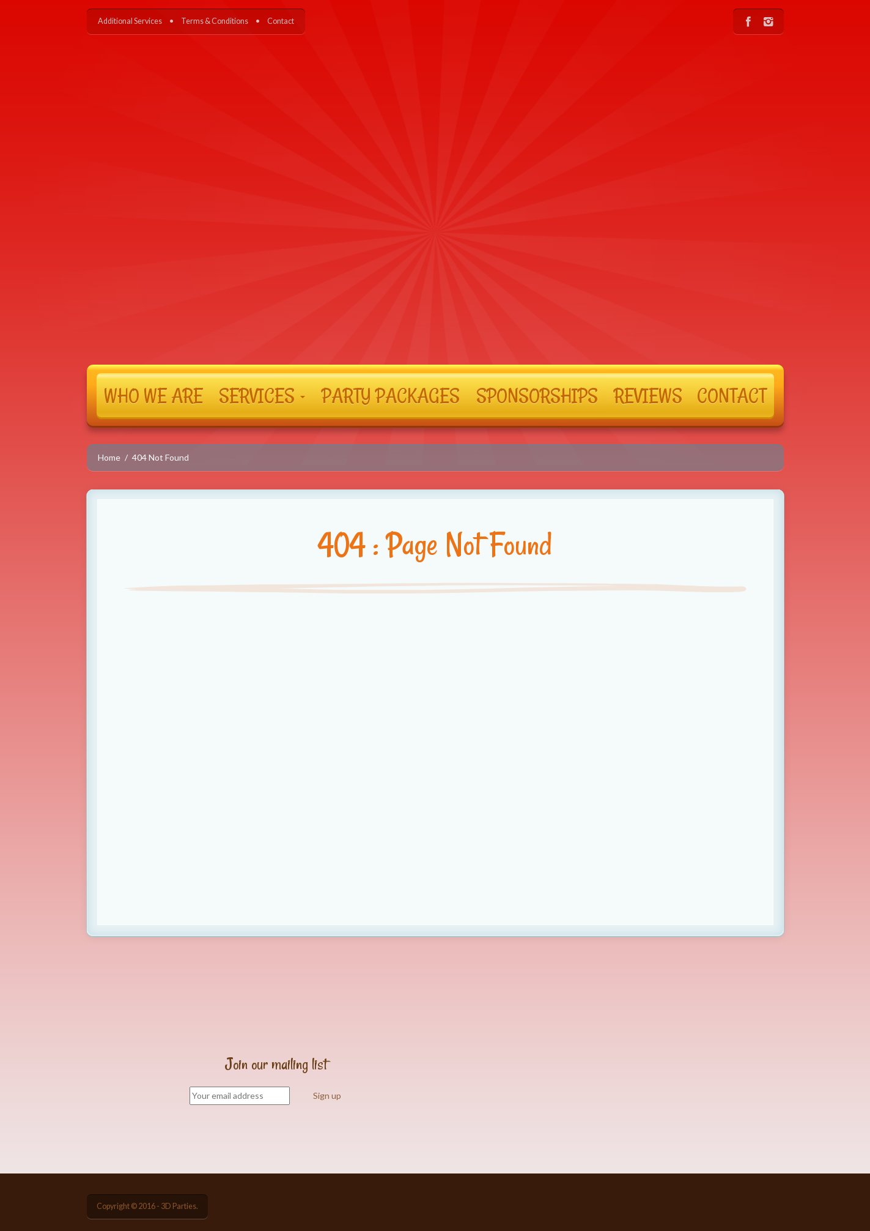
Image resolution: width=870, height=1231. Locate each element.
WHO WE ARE (153, 395)
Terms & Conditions (214, 21)
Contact (280, 21)
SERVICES (262, 395)
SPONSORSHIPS (537, 395)
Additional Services (130, 21)
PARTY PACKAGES (391, 395)
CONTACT (731, 395)
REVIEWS (648, 395)
